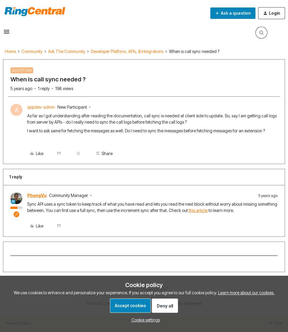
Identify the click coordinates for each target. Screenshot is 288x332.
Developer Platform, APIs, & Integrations (127, 51)
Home (10, 51)
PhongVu (37, 195)
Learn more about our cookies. (246, 292)
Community (32, 51)
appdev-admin (41, 107)
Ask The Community (66, 51)
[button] (6, 33)
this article (198, 210)
